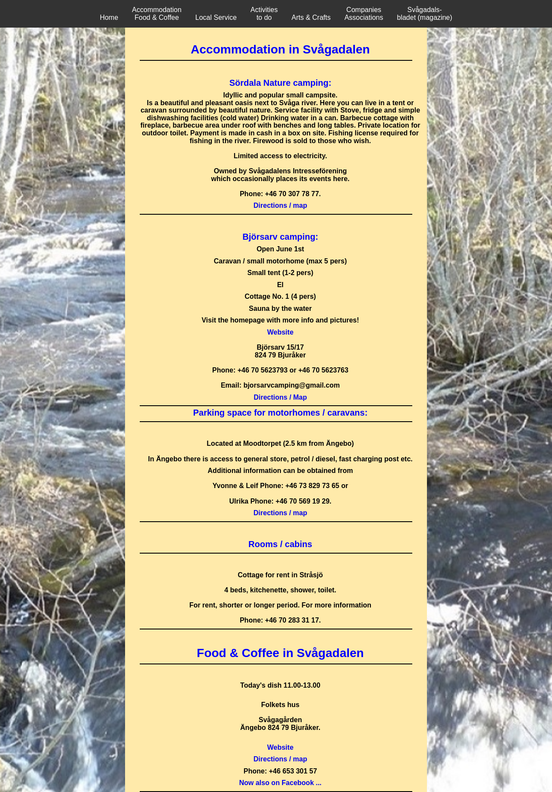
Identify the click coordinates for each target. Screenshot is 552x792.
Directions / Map (280, 397)
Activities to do (264, 13)
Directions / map (280, 205)
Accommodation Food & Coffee (157, 13)
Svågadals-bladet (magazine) (424, 13)
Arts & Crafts (311, 17)
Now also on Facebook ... (280, 782)
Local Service (216, 17)
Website (280, 332)
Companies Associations (364, 13)
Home (109, 17)
